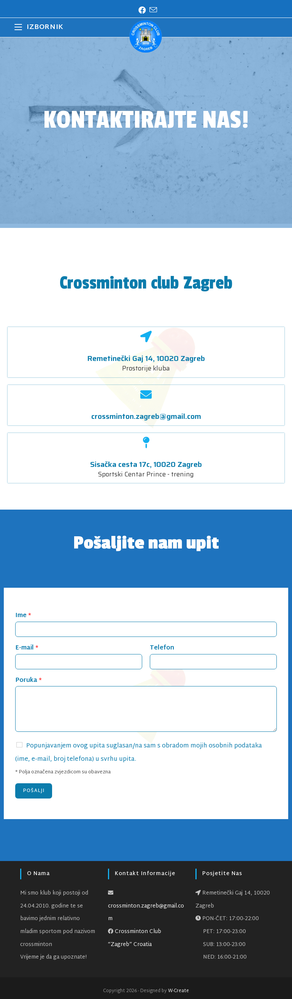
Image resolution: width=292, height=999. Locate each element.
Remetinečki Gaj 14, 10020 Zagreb (146, 358)
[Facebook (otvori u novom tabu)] (140, 10)
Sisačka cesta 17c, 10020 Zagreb (146, 464)
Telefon (162, 649)
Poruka (28, 681)
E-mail (26, 649)
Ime (23, 616)
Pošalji (33, 791)
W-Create (178, 991)
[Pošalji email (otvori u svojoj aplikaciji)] (151, 10)
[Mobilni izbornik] (38, 27)
